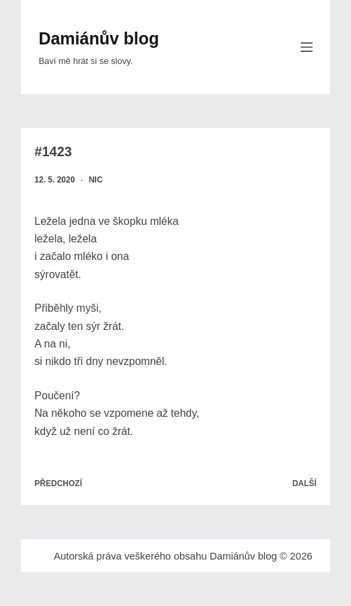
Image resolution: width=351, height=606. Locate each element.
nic (96, 179)
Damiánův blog (98, 38)
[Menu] (307, 47)
